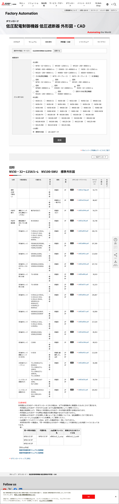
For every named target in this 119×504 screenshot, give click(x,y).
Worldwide (107, 4)
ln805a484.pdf (83, 274)
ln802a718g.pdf (83, 190)
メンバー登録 (104, 10)
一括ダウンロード (100, 157)
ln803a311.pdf (83, 390)
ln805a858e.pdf (83, 322)
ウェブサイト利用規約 (46, 501)
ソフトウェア (84, 42)
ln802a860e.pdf (83, 363)
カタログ (16, 42)
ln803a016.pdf (83, 379)
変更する (57, 51)
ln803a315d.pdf (83, 200)
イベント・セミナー (84, 4)
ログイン (114, 10)
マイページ (94, 10)
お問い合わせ (84, 10)
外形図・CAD (65, 42)
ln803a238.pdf (83, 221)
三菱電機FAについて (70, 10)
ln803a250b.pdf (83, 264)
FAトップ (22, 4)
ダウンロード (70, 4)
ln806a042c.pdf (83, 352)
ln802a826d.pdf (83, 332)
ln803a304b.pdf (83, 210)
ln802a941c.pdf (83, 254)
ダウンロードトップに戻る (20, 458)
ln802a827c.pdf (83, 311)
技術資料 (48, 42)
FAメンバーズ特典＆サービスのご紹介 (96, 150)
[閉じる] (116, 496)
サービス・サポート (56, 4)
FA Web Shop (98, 4)
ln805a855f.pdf (83, 231)
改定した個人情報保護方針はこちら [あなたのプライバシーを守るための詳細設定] (24, 495)
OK (89, 497)
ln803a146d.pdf (83, 342)
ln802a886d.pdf (83, 243)
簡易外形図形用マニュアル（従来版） (31, 450)
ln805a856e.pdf (83, 295)
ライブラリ (101, 42)
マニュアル (33, 42)
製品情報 (44, 4)
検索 (60, 140)
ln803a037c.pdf (83, 284)
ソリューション (33, 4)
